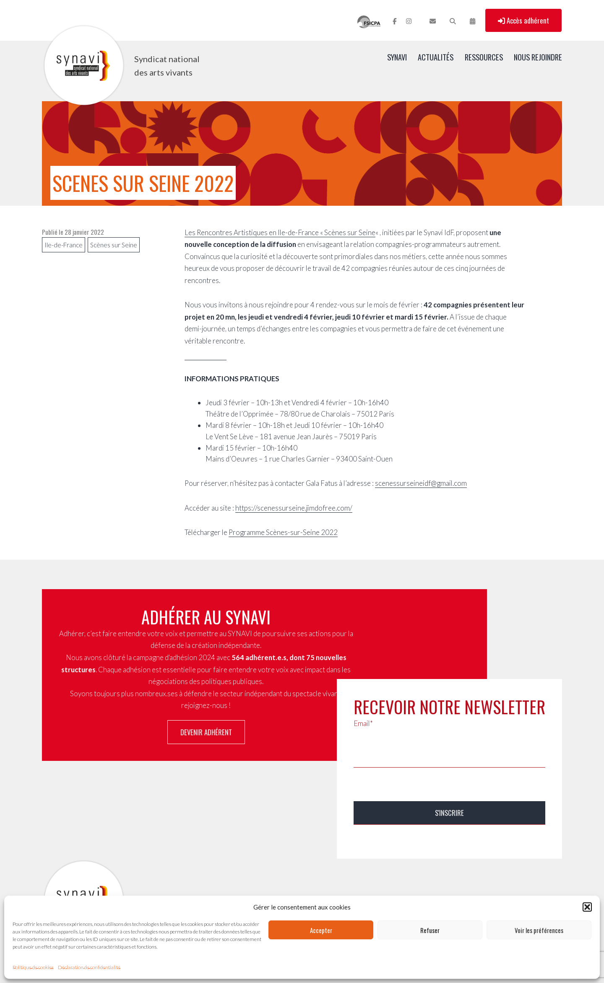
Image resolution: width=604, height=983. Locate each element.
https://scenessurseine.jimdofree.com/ (293, 507)
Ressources (484, 57)
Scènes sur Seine (113, 245)
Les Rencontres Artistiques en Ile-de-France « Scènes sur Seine (280, 232)
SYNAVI (397, 57)
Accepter (321, 930)
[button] (587, 907)
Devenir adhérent (206, 732)
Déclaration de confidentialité (89, 967)
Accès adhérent (523, 20)
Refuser (430, 930)
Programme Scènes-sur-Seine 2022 (283, 532)
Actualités (435, 57)
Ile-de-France (63, 245)
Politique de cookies (33, 967)
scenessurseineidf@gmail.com (421, 483)
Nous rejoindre (538, 57)
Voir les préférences (539, 930)
